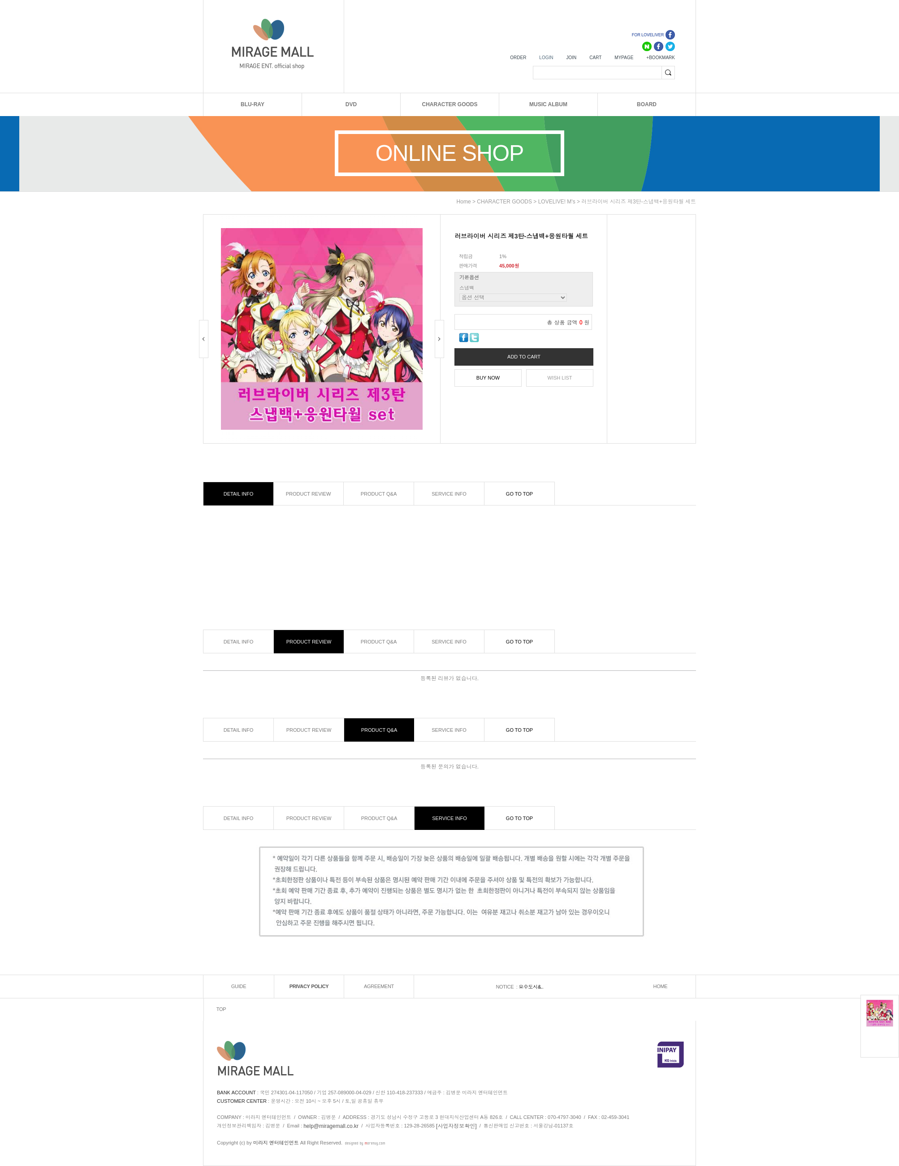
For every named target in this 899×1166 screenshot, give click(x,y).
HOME (660, 986)
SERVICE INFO (449, 494)
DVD (351, 104)
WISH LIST (560, 377)
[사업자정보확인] (456, 1126)
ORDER (518, 57)
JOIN (571, 57)
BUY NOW (488, 377)
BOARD (647, 104)
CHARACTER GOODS (449, 104)
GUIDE (238, 986)
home (464, 202)
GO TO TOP (519, 494)
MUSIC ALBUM (548, 104)
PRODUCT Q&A (379, 494)
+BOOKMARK (660, 57)
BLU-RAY (252, 104)
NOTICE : (507, 986)
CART (595, 57)
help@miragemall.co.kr (331, 1126)
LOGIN (546, 57)
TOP (221, 1009)
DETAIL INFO (239, 494)
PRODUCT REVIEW (308, 494)
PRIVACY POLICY (309, 986)
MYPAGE (623, 57)
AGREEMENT (379, 986)
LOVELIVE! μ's (556, 202)
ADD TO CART (523, 356)
